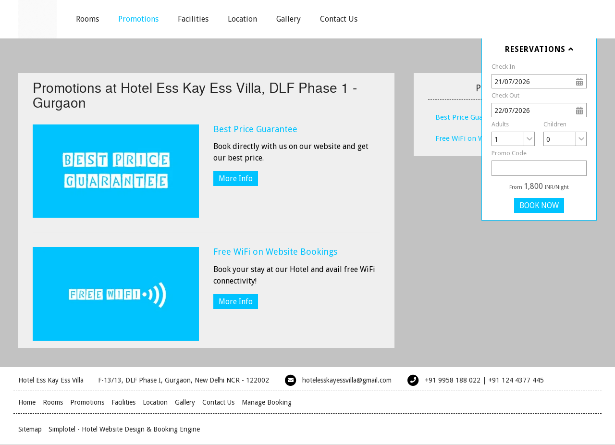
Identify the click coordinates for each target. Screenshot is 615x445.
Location (242, 19)
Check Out (505, 95)
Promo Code (509, 153)
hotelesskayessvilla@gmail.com (347, 380)
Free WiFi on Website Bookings (275, 252)
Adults (500, 124)
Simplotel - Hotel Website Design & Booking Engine (124, 429)
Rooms (87, 19)
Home (27, 402)
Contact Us (338, 19)
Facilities (193, 19)
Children (554, 124)
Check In (503, 66)
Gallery (288, 19)
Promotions (138, 19)
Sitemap (30, 429)
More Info (236, 178)
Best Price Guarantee (255, 129)
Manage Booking (267, 402)
